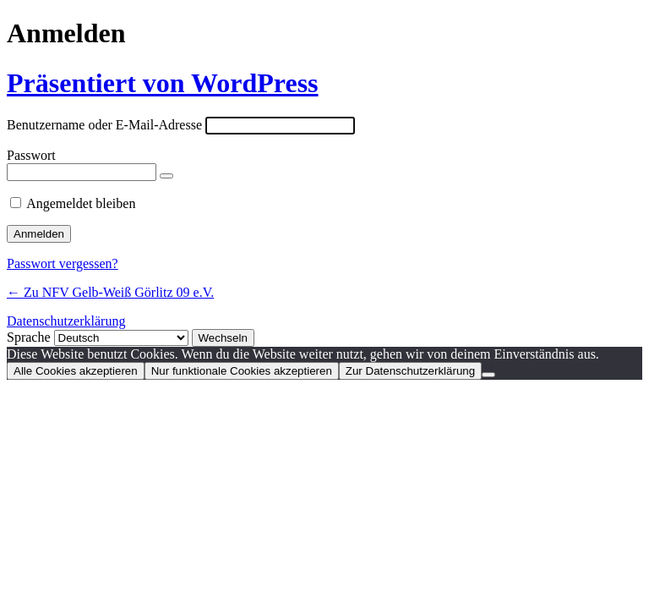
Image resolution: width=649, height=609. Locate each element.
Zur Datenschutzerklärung (410, 371)
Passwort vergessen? (62, 263)
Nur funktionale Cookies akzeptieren (241, 371)
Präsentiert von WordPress (163, 83)
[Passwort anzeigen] (166, 175)
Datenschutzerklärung (66, 321)
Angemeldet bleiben (80, 203)
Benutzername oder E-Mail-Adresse (104, 125)
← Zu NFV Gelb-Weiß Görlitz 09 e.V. (110, 292)
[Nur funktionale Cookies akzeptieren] (488, 374)
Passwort (31, 155)
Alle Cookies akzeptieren (76, 371)
